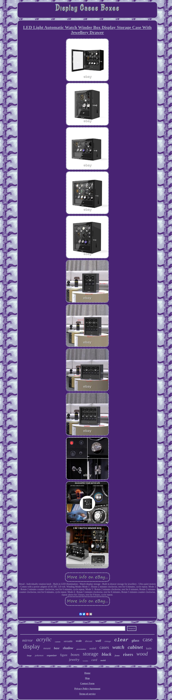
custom (57, 642)
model (103, 660)
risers (128, 654)
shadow (68, 648)
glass (135, 640)
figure (63, 655)
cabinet (135, 647)
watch (118, 647)
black (106, 654)
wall (98, 640)
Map (87, 678)
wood (142, 654)
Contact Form (87, 683)
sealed (92, 648)
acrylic (44, 639)
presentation (81, 649)
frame (117, 655)
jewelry (74, 660)
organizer (52, 655)
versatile (68, 641)
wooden (85, 661)
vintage (107, 641)
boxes (75, 655)
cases (104, 647)
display (31, 646)
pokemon (39, 655)
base (56, 648)
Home (87, 673)
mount (47, 648)
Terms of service (87, 694)
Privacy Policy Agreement (87, 688)
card (94, 660)
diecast (88, 641)
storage (90, 654)
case (148, 639)
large (29, 655)
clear (121, 640)
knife (149, 648)
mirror (27, 640)
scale (79, 640)
